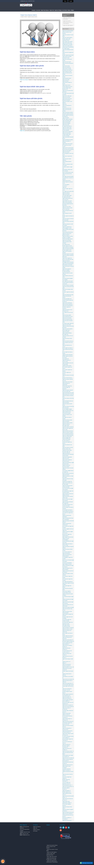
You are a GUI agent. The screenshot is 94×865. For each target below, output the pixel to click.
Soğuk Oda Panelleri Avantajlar (68, 607)
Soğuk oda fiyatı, (65, 81)
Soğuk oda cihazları (66, 194)
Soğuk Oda (51, 10)
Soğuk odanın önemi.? (66, 85)
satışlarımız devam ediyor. (67, 450)
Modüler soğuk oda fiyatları (67, 119)
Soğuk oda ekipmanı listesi (67, 319)
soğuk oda (64, 187)
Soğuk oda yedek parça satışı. (67, 294)
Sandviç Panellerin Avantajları (67, 285)
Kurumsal (38, 10)
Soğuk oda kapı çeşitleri (66, 315)
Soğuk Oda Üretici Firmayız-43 (67, 721)
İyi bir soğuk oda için (66, 244)
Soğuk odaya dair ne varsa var (68, 394)
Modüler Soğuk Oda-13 (66, 791)
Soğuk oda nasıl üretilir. (66, 324)
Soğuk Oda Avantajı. (66, 66)
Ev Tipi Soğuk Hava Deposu (67, 509)
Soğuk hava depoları (66, 452)
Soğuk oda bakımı (65, 402)
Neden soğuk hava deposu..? (67, 347)
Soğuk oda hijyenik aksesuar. (67, 400)
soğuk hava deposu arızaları (67, 447)
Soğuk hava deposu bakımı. (67, 422)
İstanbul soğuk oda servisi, (67, 86)
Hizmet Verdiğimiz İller (66, 437)
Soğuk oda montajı (65, 79)
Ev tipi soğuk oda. (65, 358)
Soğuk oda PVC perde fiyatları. (68, 147)
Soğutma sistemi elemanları (67, 354)
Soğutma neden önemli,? (66, 365)
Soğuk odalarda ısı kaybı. (67, 71)
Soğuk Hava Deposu (45, 10)
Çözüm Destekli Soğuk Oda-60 (67, 684)
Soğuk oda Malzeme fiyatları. (67, 139)
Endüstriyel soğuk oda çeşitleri (68, 254)
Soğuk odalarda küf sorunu (67, 316)
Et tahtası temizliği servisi (67, 298)
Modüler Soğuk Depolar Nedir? (68, 55)
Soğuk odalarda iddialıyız (67, 332)
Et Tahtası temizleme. (66, 271)
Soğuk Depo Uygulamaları (67, 457)
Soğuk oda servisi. (65, 458)
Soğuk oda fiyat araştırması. (67, 304)
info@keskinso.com (24, 1)
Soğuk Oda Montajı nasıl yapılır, (68, 392)
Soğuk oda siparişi (65, 331)
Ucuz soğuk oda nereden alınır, (68, 191)
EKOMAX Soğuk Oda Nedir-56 (67, 694)
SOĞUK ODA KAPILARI (66, 439)
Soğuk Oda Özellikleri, (66, 123)
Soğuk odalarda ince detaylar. (67, 247)
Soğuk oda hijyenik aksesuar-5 (68, 812)
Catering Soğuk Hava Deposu (67, 511)
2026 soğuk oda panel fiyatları (67, 176)
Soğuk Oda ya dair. (65, 124)
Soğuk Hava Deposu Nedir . (67, 420)
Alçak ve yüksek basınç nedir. (67, 172)
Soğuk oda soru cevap (66, 206)
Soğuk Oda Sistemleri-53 (66, 698)
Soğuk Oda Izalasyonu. (66, 67)
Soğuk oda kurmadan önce (67, 482)
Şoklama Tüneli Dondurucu (67, 377)
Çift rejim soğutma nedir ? (67, 249)
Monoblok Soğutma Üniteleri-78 (68, 641)
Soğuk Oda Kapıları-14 (66, 790)
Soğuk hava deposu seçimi (67, 629)
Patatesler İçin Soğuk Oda (67, 481)
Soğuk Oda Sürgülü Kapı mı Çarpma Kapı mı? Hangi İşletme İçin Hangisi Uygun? (68, 47)
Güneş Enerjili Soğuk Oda (67, 386)
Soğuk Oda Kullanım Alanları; (67, 112)
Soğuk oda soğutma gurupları (67, 435)
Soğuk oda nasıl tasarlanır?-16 (67, 786)
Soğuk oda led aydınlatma (67, 202)
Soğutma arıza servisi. (66, 180)
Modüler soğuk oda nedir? (67, 245)
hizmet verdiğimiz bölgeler (67, 409)
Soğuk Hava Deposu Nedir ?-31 (68, 751)
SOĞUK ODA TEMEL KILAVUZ (67, 238)
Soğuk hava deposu (24, 79)
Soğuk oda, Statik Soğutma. (68, 25)
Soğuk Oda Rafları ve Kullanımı (68, 627)
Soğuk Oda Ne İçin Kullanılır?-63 (68, 679)
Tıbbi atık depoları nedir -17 (67, 785)
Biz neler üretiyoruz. (66, 440)
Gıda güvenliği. (65, 364)
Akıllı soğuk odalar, (65, 425)
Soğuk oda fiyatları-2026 (66, 120)
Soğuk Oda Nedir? (65, 117)
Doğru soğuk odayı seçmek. (67, 41)
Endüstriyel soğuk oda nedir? (67, 113)
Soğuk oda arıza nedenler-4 (67, 813)
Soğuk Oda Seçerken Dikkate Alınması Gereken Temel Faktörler (68, 22)
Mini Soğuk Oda (65, 334)
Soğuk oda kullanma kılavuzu (67, 341)
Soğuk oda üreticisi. (66, 152)
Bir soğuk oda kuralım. (66, 196)
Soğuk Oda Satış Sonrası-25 (67, 764)
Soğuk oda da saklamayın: (67, 302)
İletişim (72, 10)
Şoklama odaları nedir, (66, 448)
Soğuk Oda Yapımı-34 (66, 744)
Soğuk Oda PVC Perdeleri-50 (67, 705)
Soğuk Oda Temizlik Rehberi (67, 305)
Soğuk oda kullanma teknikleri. (68, 248)
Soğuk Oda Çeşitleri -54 (66, 696)
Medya (68, 10)
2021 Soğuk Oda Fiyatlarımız (67, 581)
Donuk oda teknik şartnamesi (67, 433)
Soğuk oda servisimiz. (66, 97)
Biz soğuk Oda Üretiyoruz (67, 126)
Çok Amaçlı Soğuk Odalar (67, 195)
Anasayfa (33, 10)
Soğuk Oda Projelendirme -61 (67, 683)
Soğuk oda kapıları (65, 421)
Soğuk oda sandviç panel (67, 436)
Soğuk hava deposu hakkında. (68, 426)
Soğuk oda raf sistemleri (66, 317)
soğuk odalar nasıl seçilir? (67, 200)
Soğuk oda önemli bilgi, (66, 240)
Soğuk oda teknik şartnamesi (67, 431)
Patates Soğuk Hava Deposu (67, 635)
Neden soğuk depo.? (66, 330)
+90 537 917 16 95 (31, 1)
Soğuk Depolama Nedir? (66, 78)
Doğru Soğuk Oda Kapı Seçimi (67, 537)
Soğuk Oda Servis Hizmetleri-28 (68, 757)
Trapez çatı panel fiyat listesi (67, 232)
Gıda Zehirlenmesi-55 (66, 695)
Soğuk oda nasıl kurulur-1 (67, 820)
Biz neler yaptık (65, 484)
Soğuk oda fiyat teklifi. (66, 121)
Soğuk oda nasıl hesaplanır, (67, 328)
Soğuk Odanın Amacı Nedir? (67, 143)
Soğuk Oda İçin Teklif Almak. (67, 131)
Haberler (25, 16)
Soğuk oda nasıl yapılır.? (66, 150)
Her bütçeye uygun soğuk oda (67, 323)
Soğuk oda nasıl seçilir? (66, 61)
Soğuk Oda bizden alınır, (66, 108)
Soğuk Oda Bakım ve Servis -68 (68, 667)
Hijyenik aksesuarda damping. (68, 149)
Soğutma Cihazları (58, 10)
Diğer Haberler (66, 28)
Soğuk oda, (64, 104)
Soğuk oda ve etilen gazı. (67, 95)
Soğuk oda (22, 130)
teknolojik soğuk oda (66, 451)
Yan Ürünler (64, 10)
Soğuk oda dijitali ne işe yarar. (67, 362)
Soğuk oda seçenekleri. (66, 132)
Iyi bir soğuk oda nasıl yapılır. (67, 281)
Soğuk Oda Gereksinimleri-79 (67, 639)
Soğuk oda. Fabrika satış (66, 127)
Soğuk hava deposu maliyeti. (67, 432)
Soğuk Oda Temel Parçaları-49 (67, 706)
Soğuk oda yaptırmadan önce (67, 410)
